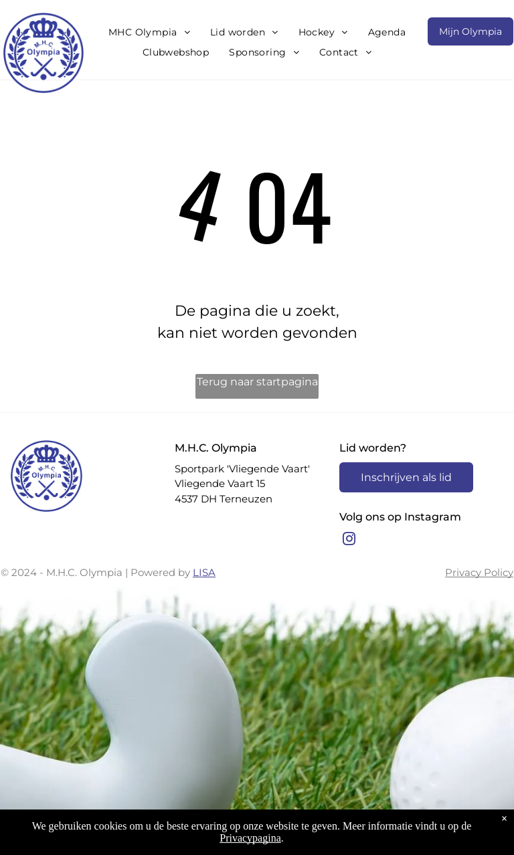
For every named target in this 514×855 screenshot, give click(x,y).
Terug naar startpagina (257, 381)
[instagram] (349, 540)
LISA (204, 572)
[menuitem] (149, 32)
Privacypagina (250, 838)
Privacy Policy (479, 572)
